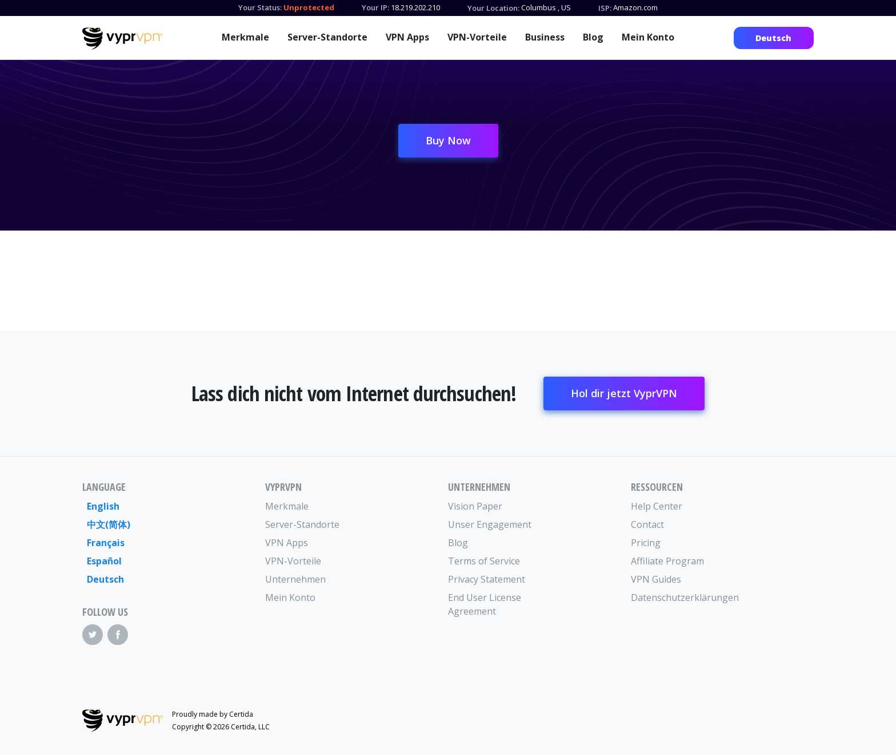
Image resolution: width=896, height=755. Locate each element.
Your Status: (260, 7)
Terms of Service (484, 561)
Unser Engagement (489, 524)
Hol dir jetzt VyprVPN (624, 393)
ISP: (604, 8)
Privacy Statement (486, 579)
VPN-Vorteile (477, 37)
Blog (593, 37)
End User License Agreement (484, 604)
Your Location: (493, 8)
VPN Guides (656, 579)
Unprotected (308, 7)
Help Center (656, 506)
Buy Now (448, 140)
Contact (647, 524)
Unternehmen (295, 579)
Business (545, 37)
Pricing (646, 542)
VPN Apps (407, 37)
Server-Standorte (327, 37)
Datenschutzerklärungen (676, 597)
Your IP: (375, 7)
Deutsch (773, 38)
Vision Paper (475, 506)
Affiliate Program (667, 561)
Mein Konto (648, 37)
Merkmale (245, 37)
